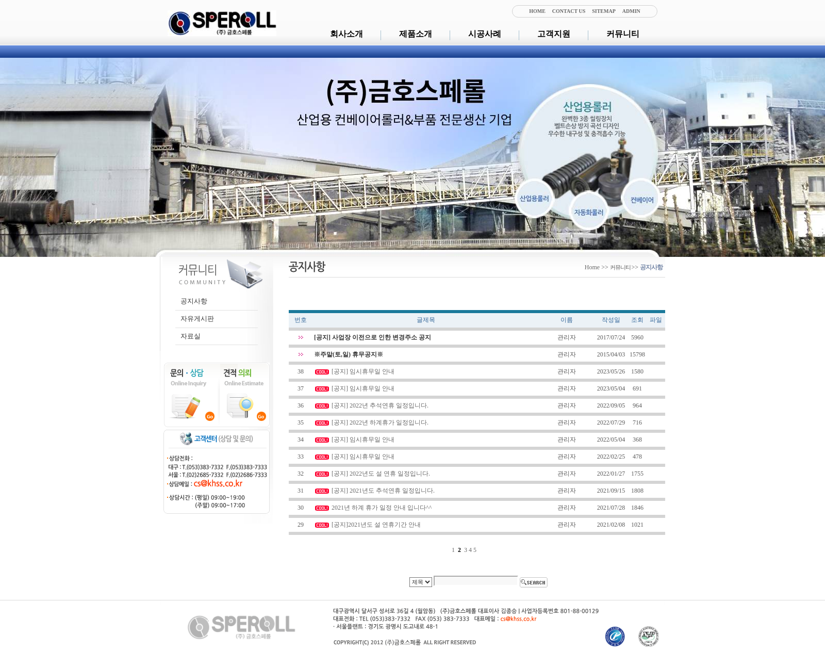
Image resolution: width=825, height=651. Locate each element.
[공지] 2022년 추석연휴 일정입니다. (380, 405)
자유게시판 (197, 318)
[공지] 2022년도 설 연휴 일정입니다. (381, 473)
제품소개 (415, 33)
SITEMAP (604, 11)
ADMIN (631, 11)
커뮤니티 (622, 33)
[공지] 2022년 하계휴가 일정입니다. (380, 422)
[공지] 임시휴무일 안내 (363, 371)
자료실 (190, 336)
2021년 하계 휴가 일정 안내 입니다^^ (382, 507)
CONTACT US (568, 11)
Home (592, 267)
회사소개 (346, 33)
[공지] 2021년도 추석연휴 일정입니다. (383, 490)
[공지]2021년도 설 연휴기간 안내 (376, 524)
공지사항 (193, 301)
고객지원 (553, 33)
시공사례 (484, 33)
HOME (537, 11)
